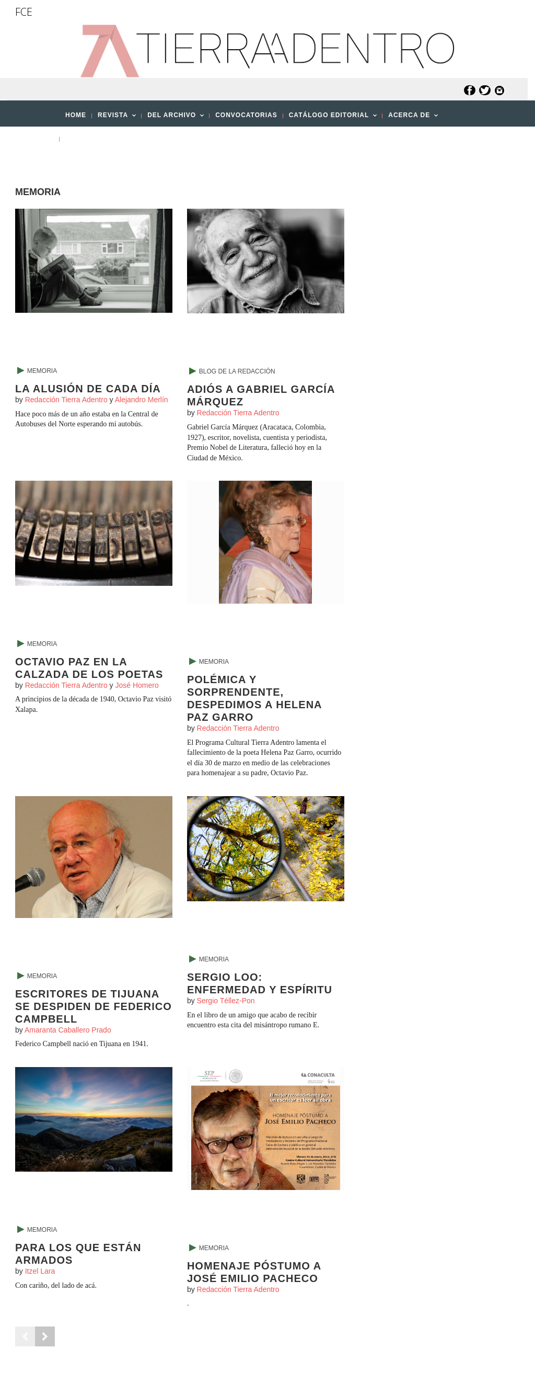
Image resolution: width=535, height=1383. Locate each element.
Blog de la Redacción (237, 371)
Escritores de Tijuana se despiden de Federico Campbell (93, 1006)
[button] (41, 162)
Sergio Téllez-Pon (226, 1000)
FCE (23, 12)
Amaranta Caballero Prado (68, 1030)
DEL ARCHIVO (173, 118)
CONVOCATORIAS (246, 115)
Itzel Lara (40, 1271)
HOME (75, 115)
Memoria (42, 371)
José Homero (136, 685)
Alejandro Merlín (141, 399)
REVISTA (114, 118)
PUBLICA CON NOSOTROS (111, 138)
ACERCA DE (410, 118)
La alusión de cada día (88, 388)
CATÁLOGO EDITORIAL (330, 118)
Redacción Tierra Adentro (66, 399)
